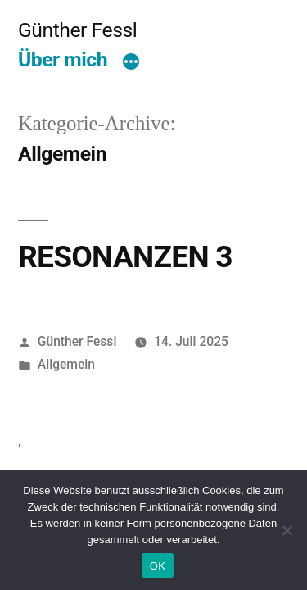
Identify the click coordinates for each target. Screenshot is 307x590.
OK (157, 566)
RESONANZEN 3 (125, 257)
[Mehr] (131, 63)
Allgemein (66, 364)
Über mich (62, 59)
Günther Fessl (77, 30)
